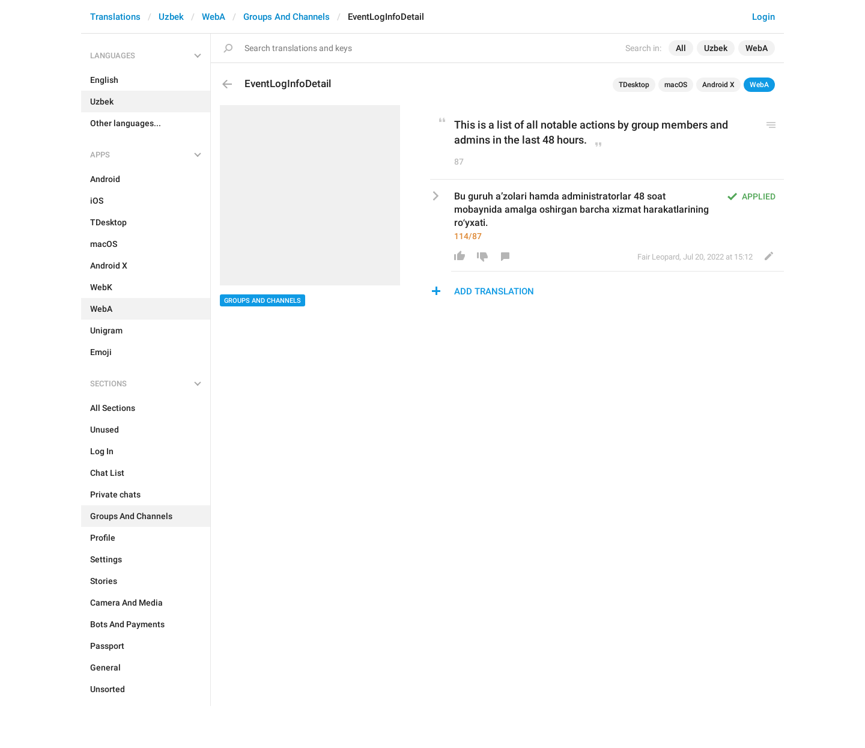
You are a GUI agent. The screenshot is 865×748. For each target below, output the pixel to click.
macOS (675, 85)
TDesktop (634, 85)
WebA (213, 16)
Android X (718, 85)
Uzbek (171, 16)
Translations (115, 16)
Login (763, 16)
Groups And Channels (286, 16)
